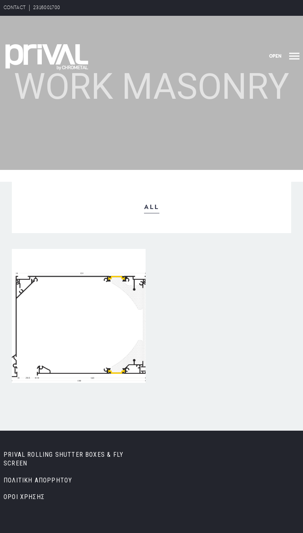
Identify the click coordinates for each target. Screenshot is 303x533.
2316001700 (46, 8)
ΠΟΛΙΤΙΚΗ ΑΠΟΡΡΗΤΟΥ (38, 480)
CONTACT (15, 8)
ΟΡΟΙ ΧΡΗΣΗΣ (24, 497)
